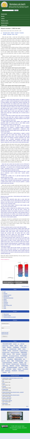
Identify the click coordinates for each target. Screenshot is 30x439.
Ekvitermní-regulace (15, 352)
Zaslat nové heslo (4, 333)
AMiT (5, 292)
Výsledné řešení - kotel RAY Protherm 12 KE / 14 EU (12, 378)
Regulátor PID (6, 296)
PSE (25, 362)
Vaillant (14, 369)
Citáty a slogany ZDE (8, 305)
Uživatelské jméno (5, 323)
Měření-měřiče (18, 359)
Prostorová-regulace (7, 362)
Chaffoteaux (16, 347)
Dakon (24, 349)
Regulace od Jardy (17, 4)
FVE (13, 354)
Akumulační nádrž (6, 32)
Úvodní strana (4, 14)
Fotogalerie (6, 303)
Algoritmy (15, 343)
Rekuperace (5, 365)
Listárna (3, 18)
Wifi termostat (5, 403)
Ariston (11, 345)
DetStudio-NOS (15, 350)
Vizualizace (6, 302)
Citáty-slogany (5, 349)
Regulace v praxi (4, 20)
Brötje (4, 347)
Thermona (20, 367)
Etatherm (5, 300)
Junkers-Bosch (10, 357)
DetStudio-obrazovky (24, 350)
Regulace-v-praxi (15, 364)
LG (5, 359)
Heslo (2, 328)
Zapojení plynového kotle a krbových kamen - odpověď (13, 392)
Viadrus (19, 369)
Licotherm (10, 359)
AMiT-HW (22, 343)
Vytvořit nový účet (4, 332)
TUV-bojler (17, 32)
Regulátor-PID (23, 364)
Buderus (9, 347)
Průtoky (21, 362)
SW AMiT (4, 386)
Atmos (13, 34)
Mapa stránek (6, 314)
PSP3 (3, 364)
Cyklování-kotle (12, 349)
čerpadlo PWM (5, 389)
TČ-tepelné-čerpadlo (12, 367)
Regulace (5, 293)
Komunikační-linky (19, 357)
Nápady (5, 299)
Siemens (12, 365)
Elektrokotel (24, 352)
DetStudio (9, 350)
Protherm (15, 362)
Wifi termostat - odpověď (7, 400)
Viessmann (7, 370)
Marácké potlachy (4, 22)
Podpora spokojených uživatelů (10, 317)
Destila (4, 350)
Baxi (25, 345)
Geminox (18, 354)
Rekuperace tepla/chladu (8, 297)
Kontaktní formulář (7, 315)
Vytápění (12, 32)
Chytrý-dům (23, 347)
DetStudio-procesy (6, 352)
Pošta (16, 34)
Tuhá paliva (9, 34)
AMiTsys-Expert (5, 345)
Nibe (12, 360)
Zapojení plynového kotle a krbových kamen (10, 395)
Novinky (3, 16)
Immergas (5, 355)
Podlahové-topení (19, 360)
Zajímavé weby (4, 25)
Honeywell (24, 354)
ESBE (4, 354)
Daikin (19, 349)
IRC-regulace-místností (14, 355)
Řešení (3, 383)
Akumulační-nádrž (7, 343)
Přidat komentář (26, 286)
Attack (21, 345)
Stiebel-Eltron (24, 365)
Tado (4, 367)
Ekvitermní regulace (7, 295)
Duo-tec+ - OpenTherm (6, 397)
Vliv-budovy (21, 370)
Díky (3, 380)
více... (27, 406)
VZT (9, 372)
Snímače (18, 365)
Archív (5, 308)
